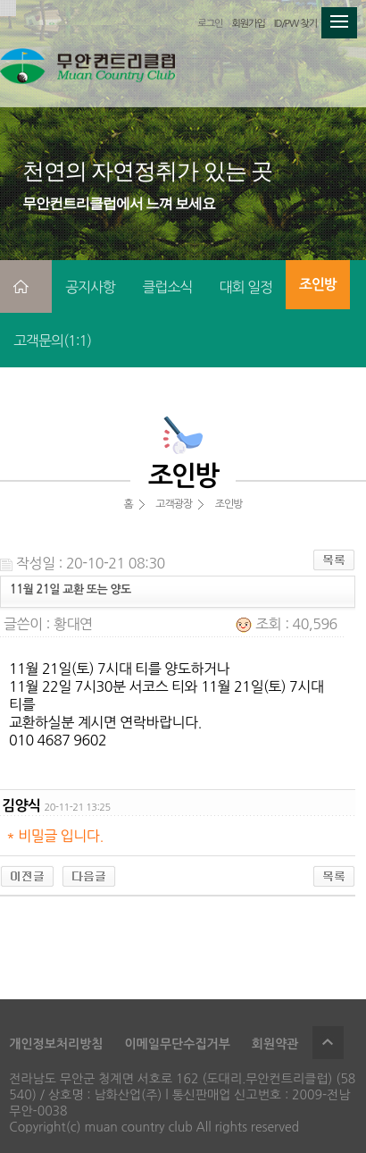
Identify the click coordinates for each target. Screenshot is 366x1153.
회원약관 (275, 1044)
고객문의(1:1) (52, 340)
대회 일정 (245, 287)
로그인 (209, 24)
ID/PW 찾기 (295, 24)
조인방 (318, 284)
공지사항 (90, 287)
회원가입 (247, 24)
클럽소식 (167, 287)
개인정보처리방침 (56, 1044)
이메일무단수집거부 (176, 1044)
